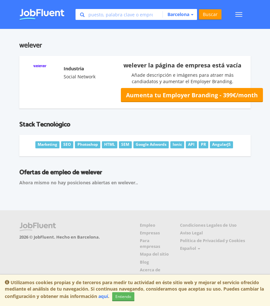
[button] (178, 14)
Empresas (150, 233)
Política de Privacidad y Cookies (212, 240)
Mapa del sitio (154, 254)
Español (190, 248)
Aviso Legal (191, 233)
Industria (74, 69)
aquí (103, 296)
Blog (144, 262)
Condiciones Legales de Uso (208, 225)
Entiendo (123, 296)
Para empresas (150, 243)
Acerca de (150, 270)
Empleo (147, 225)
